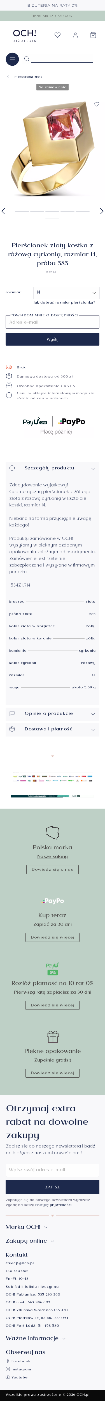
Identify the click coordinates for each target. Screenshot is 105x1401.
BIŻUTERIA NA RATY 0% (52, 5)
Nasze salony (52, 857)
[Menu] (12, 59)
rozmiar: (14, 293)
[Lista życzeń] (57, 36)
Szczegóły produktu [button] (52, 468)
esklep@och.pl (20, 1263)
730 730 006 (17, 1271)
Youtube (16, 1378)
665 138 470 (57, 1311)
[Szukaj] (26, 59)
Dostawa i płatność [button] (52, 729)
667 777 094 (57, 1318)
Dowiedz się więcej (52, 938)
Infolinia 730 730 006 (52, 16)
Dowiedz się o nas (52, 870)
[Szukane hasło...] (62, 58)
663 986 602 (39, 1303)
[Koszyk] (93, 36)
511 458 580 (48, 1326)
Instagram (18, 1370)
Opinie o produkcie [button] (52, 714)
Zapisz (52, 1187)
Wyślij (52, 340)
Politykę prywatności (53, 1205)
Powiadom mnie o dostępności (44, 316)
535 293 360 (49, 1295)
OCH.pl (83, 1395)
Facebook (18, 1362)
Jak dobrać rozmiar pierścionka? (64, 303)
